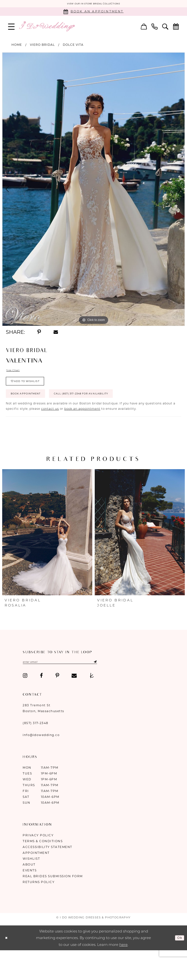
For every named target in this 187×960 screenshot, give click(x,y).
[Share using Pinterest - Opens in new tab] (39, 333)
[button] (11, 27)
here (123, 954)
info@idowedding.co (41, 744)
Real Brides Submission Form (53, 886)
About (29, 874)
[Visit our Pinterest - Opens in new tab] (57, 685)
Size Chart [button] (14, 371)
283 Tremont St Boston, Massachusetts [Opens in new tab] (43, 718)
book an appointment (82, 417)
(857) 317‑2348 (35, 733)
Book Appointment (31, 401)
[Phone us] (154, 27)
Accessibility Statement (47, 856)
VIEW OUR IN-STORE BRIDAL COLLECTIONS (93, 4)
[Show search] (165, 27)
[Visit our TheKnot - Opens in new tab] (92, 685)
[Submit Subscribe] (111, 671)
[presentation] (47, 541)
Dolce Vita (73, 45)
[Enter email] (70, 671)
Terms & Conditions (43, 851)
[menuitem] (11, 27)
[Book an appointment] (93, 12)
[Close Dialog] (7, 947)
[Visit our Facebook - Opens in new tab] (41, 685)
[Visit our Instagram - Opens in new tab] (25, 685)
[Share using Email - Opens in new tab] (55, 333)
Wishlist (31, 868)
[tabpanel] (93, 189)
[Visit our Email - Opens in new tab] (74, 685)
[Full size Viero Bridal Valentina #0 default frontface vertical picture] (93, 189)
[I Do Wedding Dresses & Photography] (47, 27)
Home (16, 45)
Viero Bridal (42, 45)
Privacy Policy (38, 845)
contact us (50, 417)
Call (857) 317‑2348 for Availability (102, 401)
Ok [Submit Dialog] (179, 947)
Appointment (36, 862)
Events (30, 880)
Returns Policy (39, 892)
